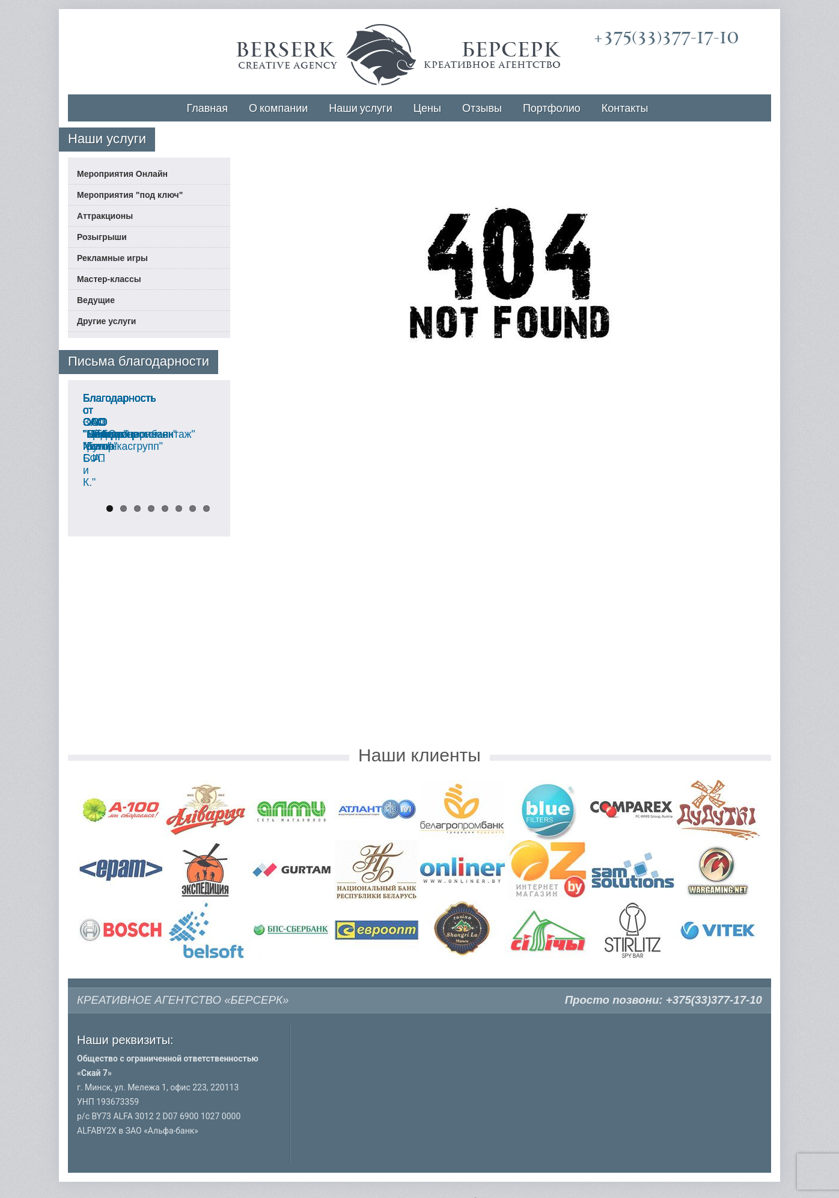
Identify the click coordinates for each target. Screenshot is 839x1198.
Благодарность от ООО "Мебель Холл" (140, 603)
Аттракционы (105, 216)
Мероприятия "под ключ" (130, 195)
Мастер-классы (109, 279)
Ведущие (96, 300)
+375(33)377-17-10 (666, 38)
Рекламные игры (112, 258)
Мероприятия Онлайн (122, 174)
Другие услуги (106, 321)
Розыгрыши (102, 237)
